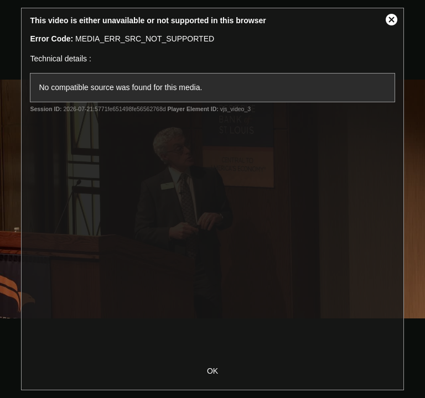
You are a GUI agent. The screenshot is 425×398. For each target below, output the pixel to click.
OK (212, 370)
